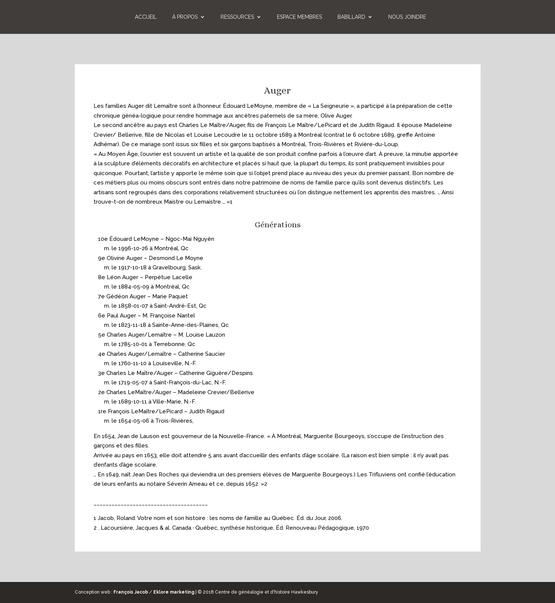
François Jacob (130, 592)
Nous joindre (407, 17)
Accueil (146, 17)
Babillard (351, 17)
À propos (185, 17)
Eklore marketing (173, 592)
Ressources (237, 17)
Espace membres (299, 17)
